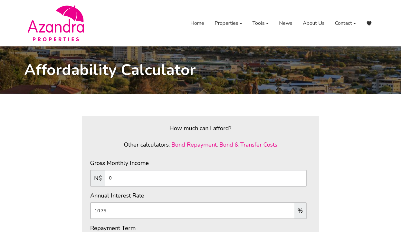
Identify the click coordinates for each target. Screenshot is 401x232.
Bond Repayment (194, 145)
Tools (261, 23)
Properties (228, 23)
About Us (314, 23)
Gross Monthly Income (119, 163)
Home (197, 23)
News (285, 23)
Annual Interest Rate (117, 195)
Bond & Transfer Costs (248, 145)
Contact (345, 23)
